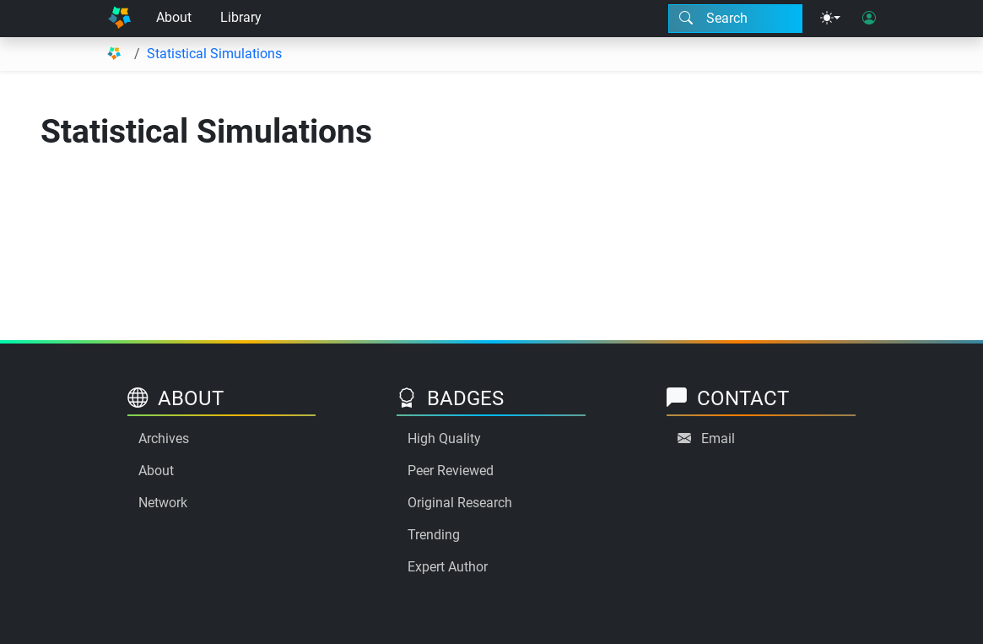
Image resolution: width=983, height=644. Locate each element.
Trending (434, 535)
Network (162, 503)
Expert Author (448, 567)
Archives (163, 438)
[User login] (869, 19)
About (174, 17)
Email (718, 438)
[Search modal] (735, 18)
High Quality (444, 438)
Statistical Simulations (214, 54)
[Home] (120, 18)
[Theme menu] (830, 19)
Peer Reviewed (451, 471)
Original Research (460, 503)
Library (241, 17)
